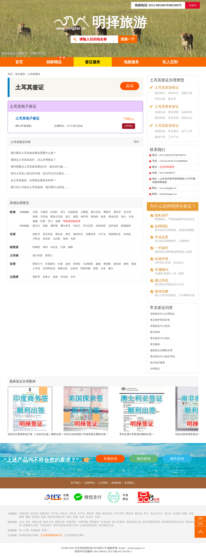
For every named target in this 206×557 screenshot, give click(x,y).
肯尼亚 (46, 238)
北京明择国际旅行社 (51, 535)
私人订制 (24, 530)
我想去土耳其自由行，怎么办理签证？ (33, 159)
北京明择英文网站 (74, 535)
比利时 (54, 212)
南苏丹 (36, 234)
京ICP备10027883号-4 (119, 551)
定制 (200, 523)
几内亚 (56, 238)
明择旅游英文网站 (29, 535)
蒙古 (110, 268)
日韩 (191, 513)
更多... (45, 530)
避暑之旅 (60, 521)
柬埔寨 (107, 263)
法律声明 (89, 482)
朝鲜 (184, 513)
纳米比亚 (78, 234)
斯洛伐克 (113, 216)
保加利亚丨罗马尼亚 (113, 513)
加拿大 (46, 276)
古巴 (73, 276)
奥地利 (94, 216)
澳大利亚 (38, 255)
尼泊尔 (168, 513)
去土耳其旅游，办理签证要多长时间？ (33, 180)
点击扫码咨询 (166, 166)
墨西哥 (36, 276)
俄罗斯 (54, 225)
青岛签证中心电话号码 (162, 356)
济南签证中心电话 (160, 326)
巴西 (62, 247)
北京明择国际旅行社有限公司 (91, 548)
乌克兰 (76, 225)
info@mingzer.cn (136, 548)
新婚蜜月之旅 (30, 525)
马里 (73, 238)
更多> (137, 141)
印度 (60, 263)
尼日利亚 (48, 234)
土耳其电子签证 (27, 118)
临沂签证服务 (157, 362)
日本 (103, 268)
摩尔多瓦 (65, 225)
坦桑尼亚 (91, 234)
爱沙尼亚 (96, 212)
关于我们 (75, 482)
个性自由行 (45, 525)
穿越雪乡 (71, 521)
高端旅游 (35, 530)
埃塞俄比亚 (114, 234)
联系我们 (129, 482)
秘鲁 (70, 247)
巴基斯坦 (50, 263)
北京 (28, 521)
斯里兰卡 (38, 263)
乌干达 (102, 234)
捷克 (103, 216)
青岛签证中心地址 (160, 338)
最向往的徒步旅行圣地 (65, 525)
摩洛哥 (129, 513)
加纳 (65, 238)
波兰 (67, 216)
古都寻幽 (83, 521)
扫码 (200, 518)
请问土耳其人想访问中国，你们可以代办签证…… (40, 173)
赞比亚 (59, 234)
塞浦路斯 (126, 225)
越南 (98, 263)
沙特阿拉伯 (49, 268)
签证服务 (92, 62)
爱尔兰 (36, 225)
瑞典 (58, 221)
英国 (45, 225)
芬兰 (50, 221)
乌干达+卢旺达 (59, 513)
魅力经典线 (118, 521)
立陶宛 (84, 212)
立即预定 (128, 126)
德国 (75, 216)
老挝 (67, 263)
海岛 (68, 516)
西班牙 (117, 212)
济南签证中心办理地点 (162, 313)
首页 (19, 62)
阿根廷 (36, 247)
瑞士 (123, 216)
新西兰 (49, 255)
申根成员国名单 (71, 221)
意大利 (127, 212)
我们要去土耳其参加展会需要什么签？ (33, 152)
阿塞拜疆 (85, 268)
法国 (35, 212)
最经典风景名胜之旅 (172, 521)
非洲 (81, 516)
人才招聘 (103, 482)
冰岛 (131, 216)
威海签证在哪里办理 (161, 350)
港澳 (75, 516)
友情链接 (116, 482)
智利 (45, 247)
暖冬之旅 (48, 521)
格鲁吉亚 (63, 268)
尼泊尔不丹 (156, 513)
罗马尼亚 (88, 225)
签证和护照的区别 (160, 319)
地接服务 (131, 62)
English (192, 5)
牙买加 (64, 276)
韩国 (95, 268)
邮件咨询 (177, 459)
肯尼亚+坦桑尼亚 (40, 513)
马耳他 (44, 216)
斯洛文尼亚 (56, 216)
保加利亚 (101, 225)
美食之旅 (37, 521)
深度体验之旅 (133, 521)
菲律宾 (76, 263)
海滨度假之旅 (106, 525)
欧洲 (43, 516)
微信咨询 (143, 459)
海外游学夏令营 (56, 516)
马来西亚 (88, 263)
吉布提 (127, 234)
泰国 (133, 263)
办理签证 (155, 368)
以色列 (74, 268)
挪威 (35, 221)
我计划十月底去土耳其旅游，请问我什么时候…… (40, 187)
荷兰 (62, 212)
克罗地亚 (113, 225)
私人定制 (170, 62)
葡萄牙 (107, 212)
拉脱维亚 (73, 212)
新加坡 (117, 263)
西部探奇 (94, 521)
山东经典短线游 (88, 525)
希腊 (35, 216)
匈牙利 (84, 216)
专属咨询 (110, 459)
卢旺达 (36, 238)
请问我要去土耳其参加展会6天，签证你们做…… (39, 166)
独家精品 (55, 60)
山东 (21, 521)
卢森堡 (44, 212)
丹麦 (42, 221)
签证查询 (155, 332)
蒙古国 (138, 513)
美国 (55, 276)
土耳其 (36, 268)
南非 (67, 234)
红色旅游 (106, 521)
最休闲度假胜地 (151, 521)
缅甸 (126, 263)
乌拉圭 (54, 247)
